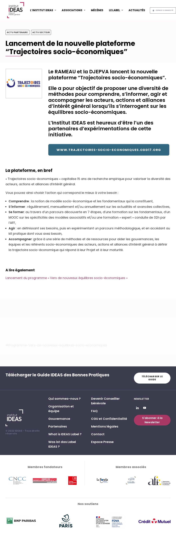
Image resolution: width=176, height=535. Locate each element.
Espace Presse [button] (102, 442)
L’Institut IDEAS (43, 10)
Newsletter (141, 399)
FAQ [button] (94, 411)
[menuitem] (43, 10)
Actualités (137, 10)
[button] (137, 408)
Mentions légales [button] (104, 426)
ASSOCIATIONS (73, 10)
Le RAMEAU (62, 71)
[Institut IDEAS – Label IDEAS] (15, 10)
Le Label (116, 10)
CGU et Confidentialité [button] (109, 419)
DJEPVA (99, 71)
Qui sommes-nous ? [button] (64, 398)
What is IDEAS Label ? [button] (64, 434)
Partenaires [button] (57, 426)
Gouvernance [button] (59, 419)
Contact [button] (97, 434)
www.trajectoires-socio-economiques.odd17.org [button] (109, 150)
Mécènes (97, 10)
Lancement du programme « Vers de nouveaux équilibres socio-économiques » (67, 278)
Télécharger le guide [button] (152, 378)
